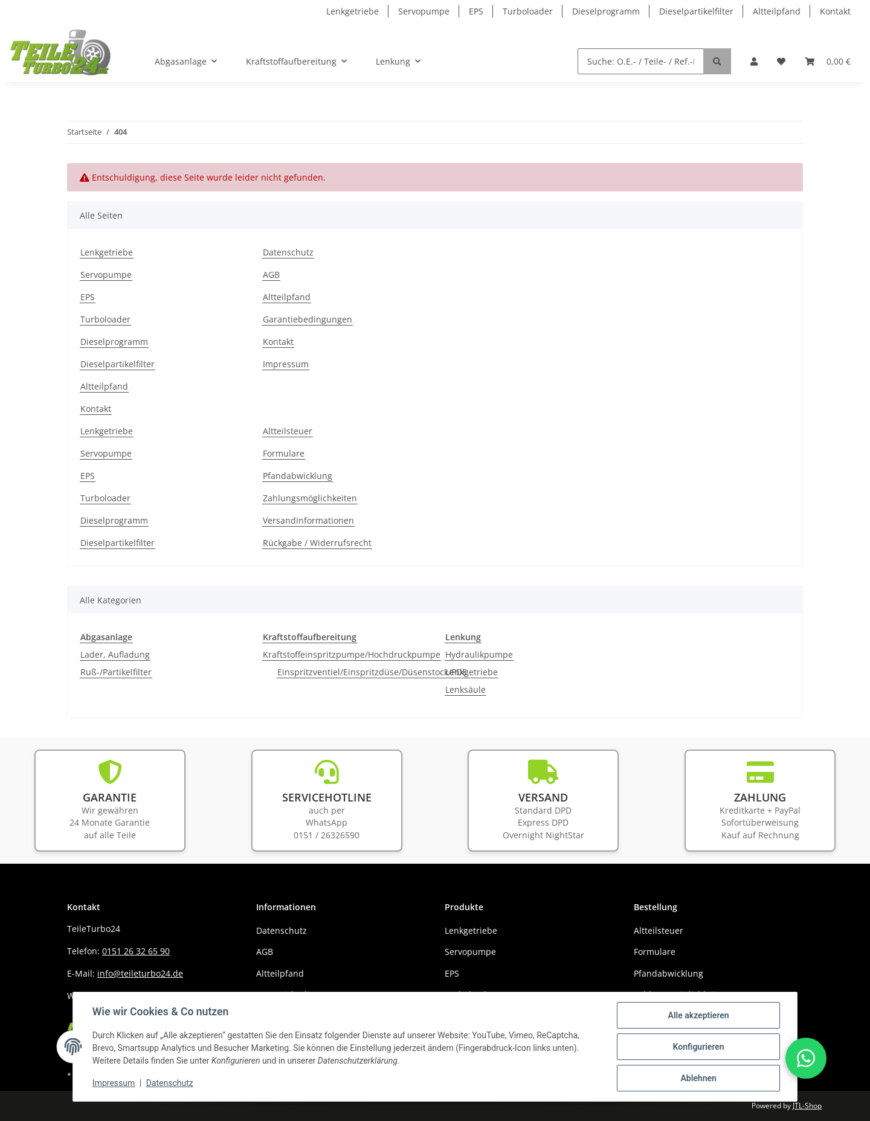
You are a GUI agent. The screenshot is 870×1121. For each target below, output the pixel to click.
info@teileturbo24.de (140, 973)
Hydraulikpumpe (479, 654)
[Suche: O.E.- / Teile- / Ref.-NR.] (641, 61)
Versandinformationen (308, 520)
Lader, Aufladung (115, 654)
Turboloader (528, 11)
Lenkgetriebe (352, 11)
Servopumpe (424, 11)
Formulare (283, 453)
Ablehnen (698, 1078)
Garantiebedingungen (307, 319)
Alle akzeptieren (698, 1015)
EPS (476, 11)
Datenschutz (288, 252)
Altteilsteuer (287, 431)
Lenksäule (465, 689)
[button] (754, 61)
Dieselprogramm (606, 11)
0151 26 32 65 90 (136, 951)
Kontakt (835, 11)
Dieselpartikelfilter (696, 11)
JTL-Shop (807, 1105)
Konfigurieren (698, 1047)
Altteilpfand (777, 11)
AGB (271, 274)
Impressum (286, 364)
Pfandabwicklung (297, 475)
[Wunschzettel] (781, 61)
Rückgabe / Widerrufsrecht (317, 542)
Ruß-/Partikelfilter (116, 672)
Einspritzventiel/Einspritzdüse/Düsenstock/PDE (372, 672)
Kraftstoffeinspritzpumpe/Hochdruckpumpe (351, 654)
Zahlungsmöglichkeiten (310, 498)
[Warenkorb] (827, 61)
